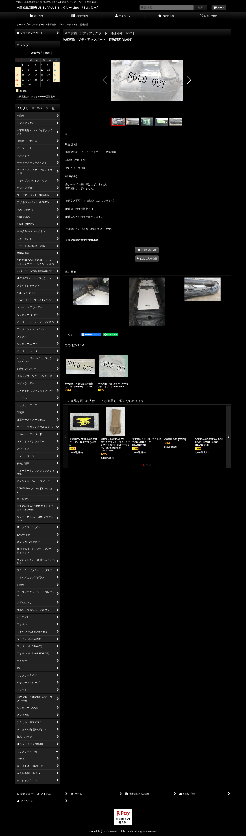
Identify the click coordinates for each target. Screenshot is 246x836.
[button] (105, 80)
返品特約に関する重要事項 (81, 240)
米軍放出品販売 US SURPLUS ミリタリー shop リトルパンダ (57, 7)
